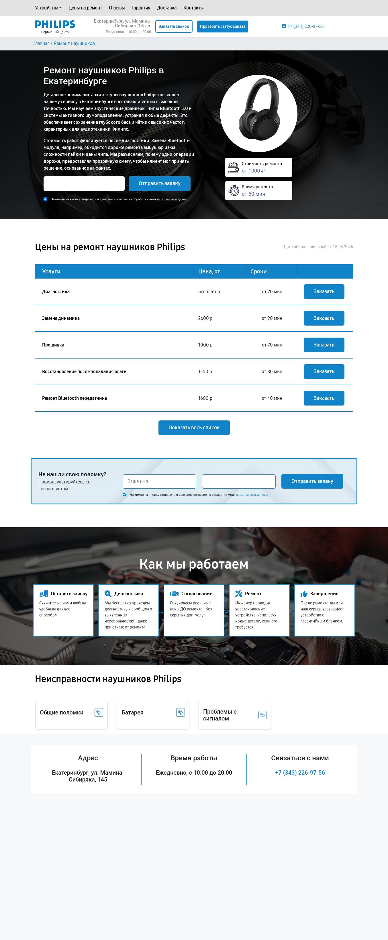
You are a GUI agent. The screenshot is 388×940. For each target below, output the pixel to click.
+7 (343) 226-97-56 (300, 772)
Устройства (46, 8)
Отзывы (117, 8)
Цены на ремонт (85, 8)
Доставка (167, 8)
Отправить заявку (160, 183)
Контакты (193, 8)
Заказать (324, 291)
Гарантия (141, 8)
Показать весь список (194, 427)
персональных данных (173, 199)
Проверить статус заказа (222, 26)
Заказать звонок (174, 26)
